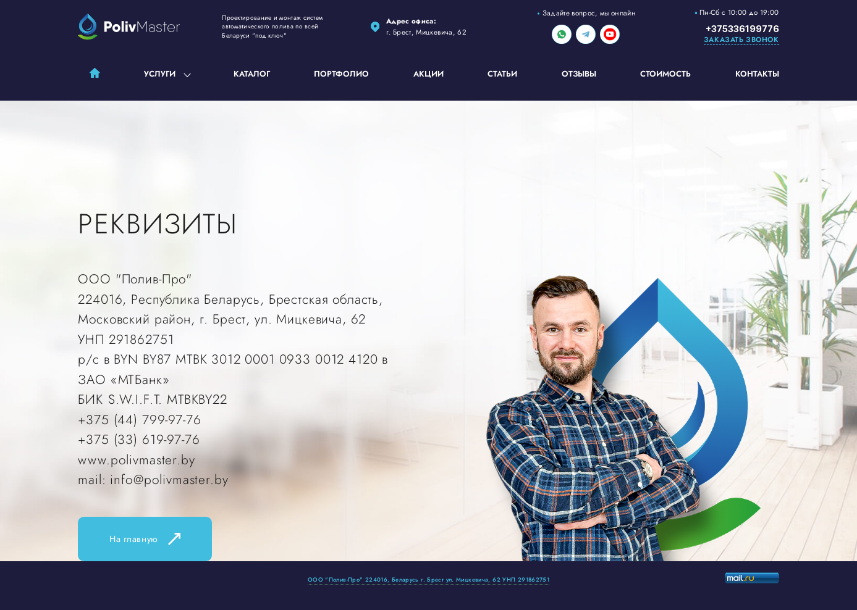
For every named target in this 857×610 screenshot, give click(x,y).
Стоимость (665, 74)
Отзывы (579, 74)
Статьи (502, 74)
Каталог (252, 74)
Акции (428, 74)
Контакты (757, 74)
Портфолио (341, 74)
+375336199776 (742, 28)
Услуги (159, 74)
